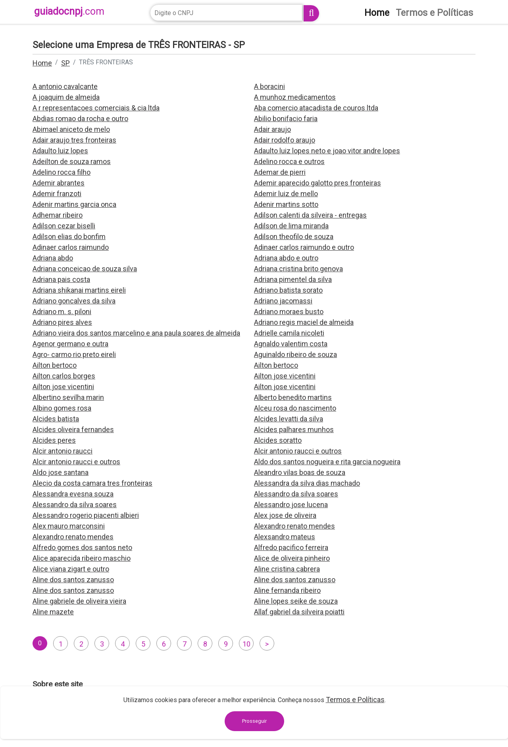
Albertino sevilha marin (68, 397)
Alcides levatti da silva (288, 419)
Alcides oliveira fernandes (73, 429)
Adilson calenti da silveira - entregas (310, 215)
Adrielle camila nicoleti (289, 333)
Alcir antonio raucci (62, 451)
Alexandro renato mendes (294, 526)
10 (246, 644)
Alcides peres (54, 440)
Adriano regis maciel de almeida (304, 322)
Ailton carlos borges (64, 376)
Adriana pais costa (61, 279)
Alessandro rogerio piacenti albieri (86, 515)
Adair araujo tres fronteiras (74, 140)
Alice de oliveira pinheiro (292, 558)
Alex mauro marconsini (69, 526)
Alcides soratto (278, 440)
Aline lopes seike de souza (296, 601)
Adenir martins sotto (286, 204)
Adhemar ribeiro (58, 215)
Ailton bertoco (55, 365)
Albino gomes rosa (62, 408)
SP (65, 63)
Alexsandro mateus (284, 537)
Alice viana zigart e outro (71, 569)
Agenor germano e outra (70, 344)
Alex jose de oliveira (285, 515)
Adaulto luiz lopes (60, 151)
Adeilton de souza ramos (72, 161)
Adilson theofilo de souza (293, 236)
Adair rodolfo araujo (284, 140)
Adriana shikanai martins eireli (79, 290)
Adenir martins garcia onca (74, 204)
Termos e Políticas (355, 699)
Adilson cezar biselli (64, 226)
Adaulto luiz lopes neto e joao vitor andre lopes (327, 151)
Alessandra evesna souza (73, 494)
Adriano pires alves (62, 322)
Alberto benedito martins (293, 397)
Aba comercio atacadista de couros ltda (316, 108)
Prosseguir (254, 721)
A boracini (269, 86)
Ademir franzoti (57, 193)
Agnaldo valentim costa (290, 344)
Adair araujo (272, 129)
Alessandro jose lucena (291, 504)
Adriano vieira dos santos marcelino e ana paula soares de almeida (136, 333)
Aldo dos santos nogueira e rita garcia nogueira (327, 461)
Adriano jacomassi (283, 301)
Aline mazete (53, 612)
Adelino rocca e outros (289, 161)
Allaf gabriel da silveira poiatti (299, 612)
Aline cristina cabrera (287, 569)
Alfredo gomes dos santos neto (82, 547)
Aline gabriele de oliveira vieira (79, 601)
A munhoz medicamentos (295, 97)
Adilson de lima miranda (291, 226)
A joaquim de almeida (66, 97)
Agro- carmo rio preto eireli (74, 354)
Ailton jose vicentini (285, 376)
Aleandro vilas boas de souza (299, 472)
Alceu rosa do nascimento (295, 408)
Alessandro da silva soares (296, 494)
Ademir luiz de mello (286, 193)
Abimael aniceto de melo (71, 129)
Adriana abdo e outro (286, 258)
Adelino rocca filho (61, 172)
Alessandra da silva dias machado (307, 483)
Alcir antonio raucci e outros (298, 451)
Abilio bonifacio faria (286, 118)
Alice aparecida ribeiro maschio (82, 558)
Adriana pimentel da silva (293, 279)
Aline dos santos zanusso (73, 579)
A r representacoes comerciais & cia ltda (96, 108)
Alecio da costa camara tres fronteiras (92, 483)
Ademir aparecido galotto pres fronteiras (317, 183)
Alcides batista (56, 419)
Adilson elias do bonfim (69, 236)
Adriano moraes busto (288, 311)
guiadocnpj (69, 11)
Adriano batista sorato (288, 290)
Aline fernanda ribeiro (287, 590)
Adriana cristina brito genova (298, 268)
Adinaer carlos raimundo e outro (304, 247)
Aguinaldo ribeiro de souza (295, 354)
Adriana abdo (53, 258)
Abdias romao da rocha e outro (80, 118)
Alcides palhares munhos (294, 429)
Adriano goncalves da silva (74, 301)
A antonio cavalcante (65, 86)
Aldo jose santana (61, 472)
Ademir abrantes (59, 183)
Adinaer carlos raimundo (71, 247)
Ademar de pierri (280, 172)
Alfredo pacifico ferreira (291, 547)
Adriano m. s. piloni (62, 311)
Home (42, 63)
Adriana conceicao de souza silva (85, 268)
